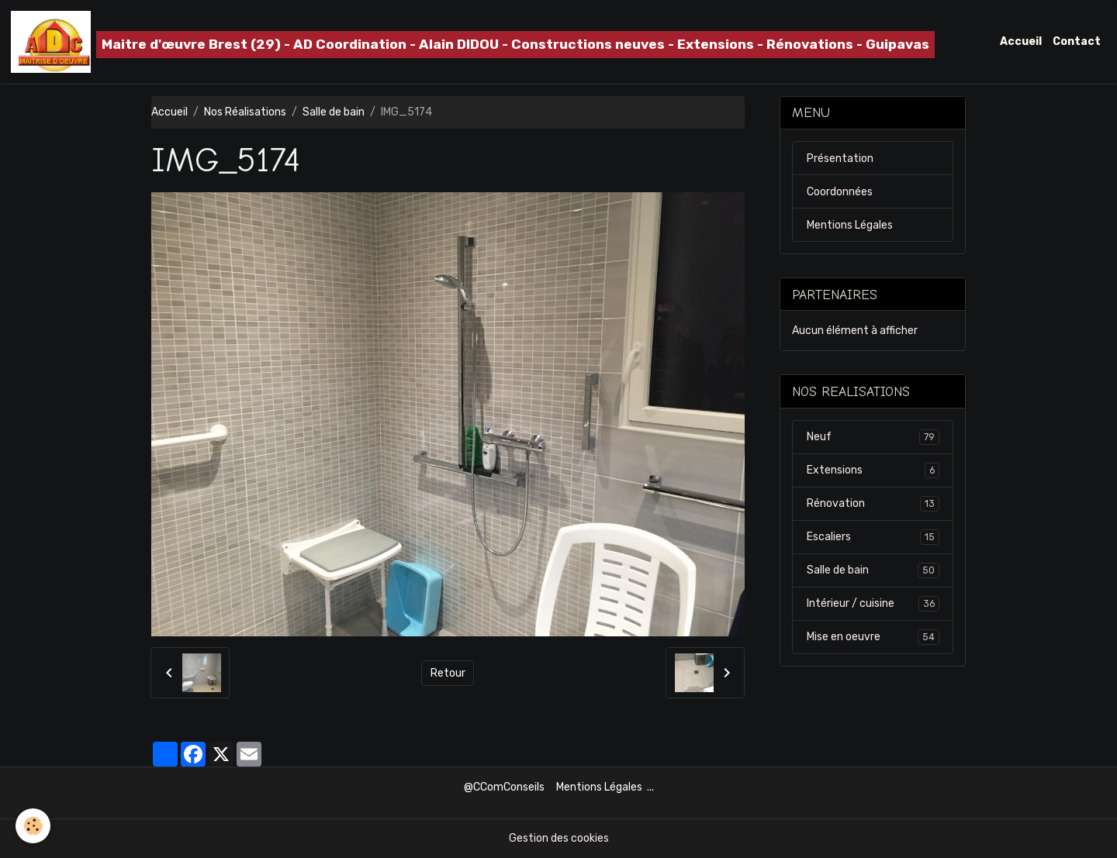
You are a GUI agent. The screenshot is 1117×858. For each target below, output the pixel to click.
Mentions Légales (850, 225)
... (650, 787)
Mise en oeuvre (873, 637)
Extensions (873, 470)
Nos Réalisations (245, 112)
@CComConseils (504, 787)
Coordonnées (840, 191)
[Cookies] (33, 825)
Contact (1077, 41)
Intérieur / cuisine (873, 604)
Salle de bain (334, 112)
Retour (448, 673)
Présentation (840, 158)
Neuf (873, 437)
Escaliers (873, 537)
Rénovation (873, 504)
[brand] (473, 42)
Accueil (1021, 41)
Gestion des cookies (559, 838)
